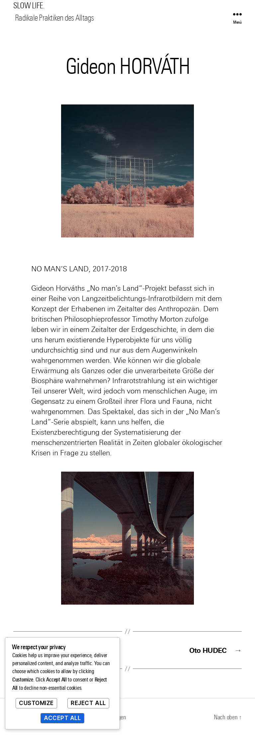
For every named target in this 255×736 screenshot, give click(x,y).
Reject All (88, 703)
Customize (36, 703)
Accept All (62, 718)
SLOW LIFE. (28, 6)
